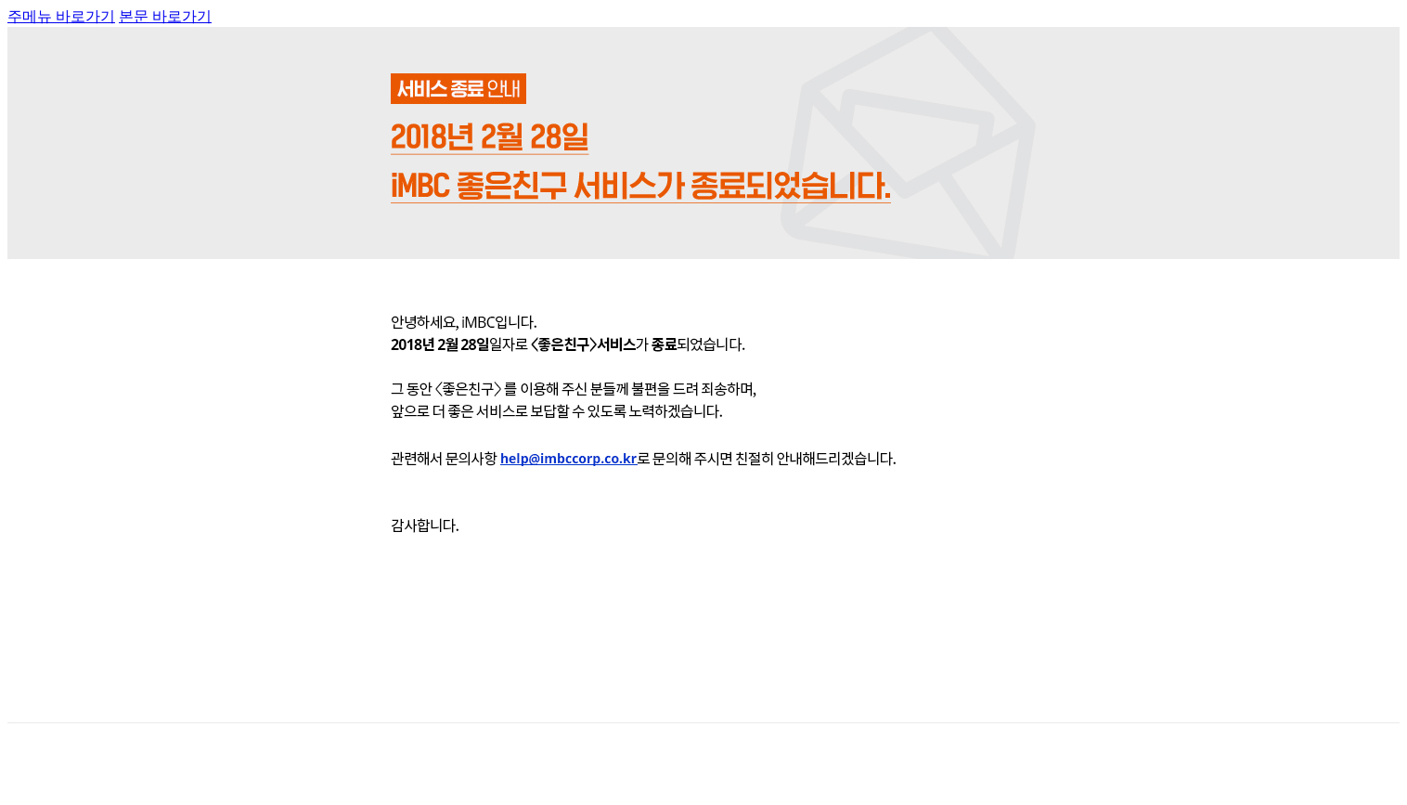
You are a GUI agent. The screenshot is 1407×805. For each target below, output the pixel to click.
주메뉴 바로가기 (61, 16)
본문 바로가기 (165, 16)
